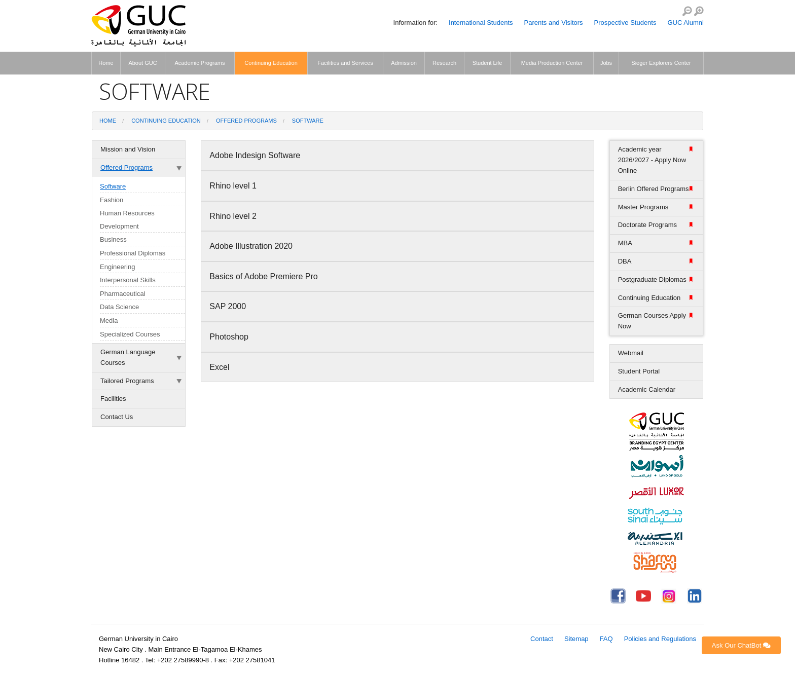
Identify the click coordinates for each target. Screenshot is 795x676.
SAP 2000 (228, 306)
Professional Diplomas (132, 253)
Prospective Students (625, 22)
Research (444, 63)
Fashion (111, 200)
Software (307, 121)
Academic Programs (199, 63)
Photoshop (230, 336)
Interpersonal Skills (128, 280)
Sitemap (576, 639)
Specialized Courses (130, 334)
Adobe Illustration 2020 (252, 246)
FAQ (606, 639)
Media (109, 320)
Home (105, 63)
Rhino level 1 (234, 185)
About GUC (142, 63)
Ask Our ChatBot (741, 645)
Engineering (117, 267)
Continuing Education (271, 63)
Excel (221, 367)
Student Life (487, 63)
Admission (404, 63)
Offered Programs (246, 121)
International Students (481, 22)
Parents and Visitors (553, 22)
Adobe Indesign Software (255, 155)
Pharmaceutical (123, 293)
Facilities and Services (345, 63)
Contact (541, 639)
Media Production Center (552, 63)
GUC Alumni (685, 22)
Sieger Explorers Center (661, 63)
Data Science (119, 307)
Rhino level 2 (234, 216)
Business (113, 239)
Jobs (606, 63)
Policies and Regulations (660, 639)
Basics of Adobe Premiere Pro (264, 276)
